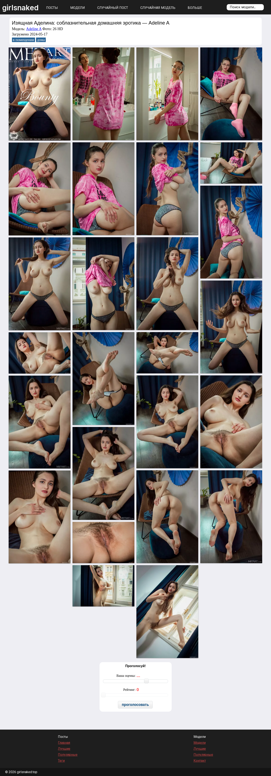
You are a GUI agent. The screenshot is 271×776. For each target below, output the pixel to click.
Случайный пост (112, 8)
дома (41, 40)
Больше (195, 8)
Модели (77, 8)
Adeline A (33, 29)
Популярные (67, 755)
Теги (61, 761)
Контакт (200, 761)
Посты (52, 8)
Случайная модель (157, 8)
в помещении (23, 40)
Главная (64, 743)
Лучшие (64, 749)
